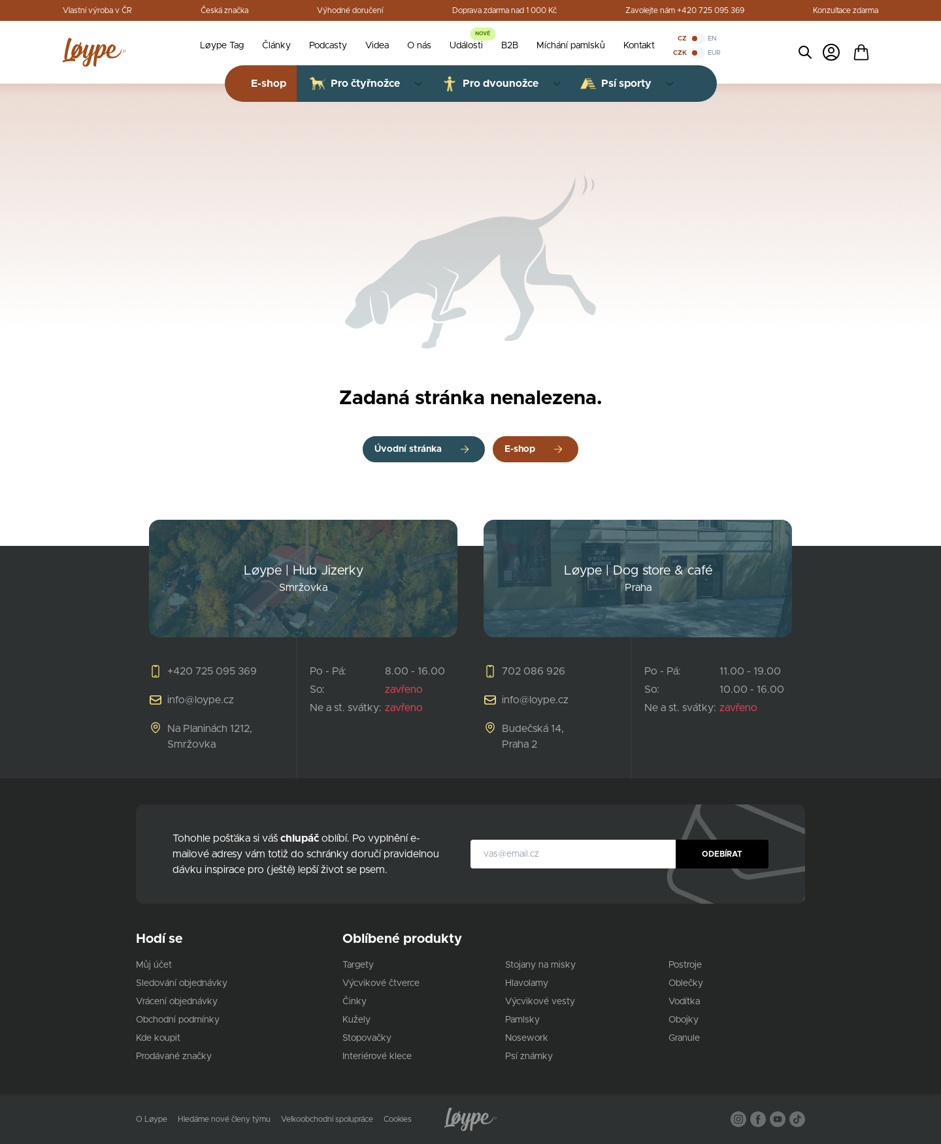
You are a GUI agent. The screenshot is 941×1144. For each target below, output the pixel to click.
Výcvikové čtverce (381, 983)
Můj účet (154, 965)
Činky (354, 1001)
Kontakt (639, 45)
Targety (358, 965)
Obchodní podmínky (178, 1020)
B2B (509, 45)
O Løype (151, 1119)
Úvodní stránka (408, 449)
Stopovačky (366, 1038)
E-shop (519, 449)
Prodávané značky (174, 1056)
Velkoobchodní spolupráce (327, 1119)
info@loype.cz (200, 700)
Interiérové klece (377, 1056)
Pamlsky (522, 1020)
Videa (377, 45)
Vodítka (684, 1001)
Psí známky (529, 1056)
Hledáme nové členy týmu (224, 1119)
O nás (419, 45)
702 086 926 (533, 671)
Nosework (526, 1038)
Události (466, 45)
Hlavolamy (526, 983)
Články (276, 45)
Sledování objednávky (181, 983)
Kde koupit (158, 1038)
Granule (684, 1038)
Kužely (356, 1020)
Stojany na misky (540, 965)
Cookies (398, 1119)
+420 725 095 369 (212, 671)
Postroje (685, 965)
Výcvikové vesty (540, 1001)
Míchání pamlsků (571, 45)
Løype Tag (222, 45)
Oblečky (686, 983)
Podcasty (328, 45)
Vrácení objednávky (177, 1001)
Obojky (684, 1020)
